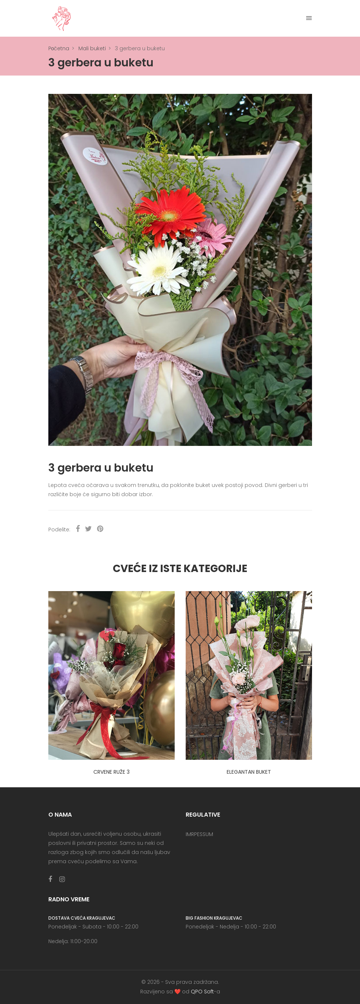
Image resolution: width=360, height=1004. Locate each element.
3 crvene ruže (111, 772)
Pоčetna (59, 48)
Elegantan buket (249, 772)
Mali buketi (92, 48)
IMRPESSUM (199, 834)
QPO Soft (202, 991)
